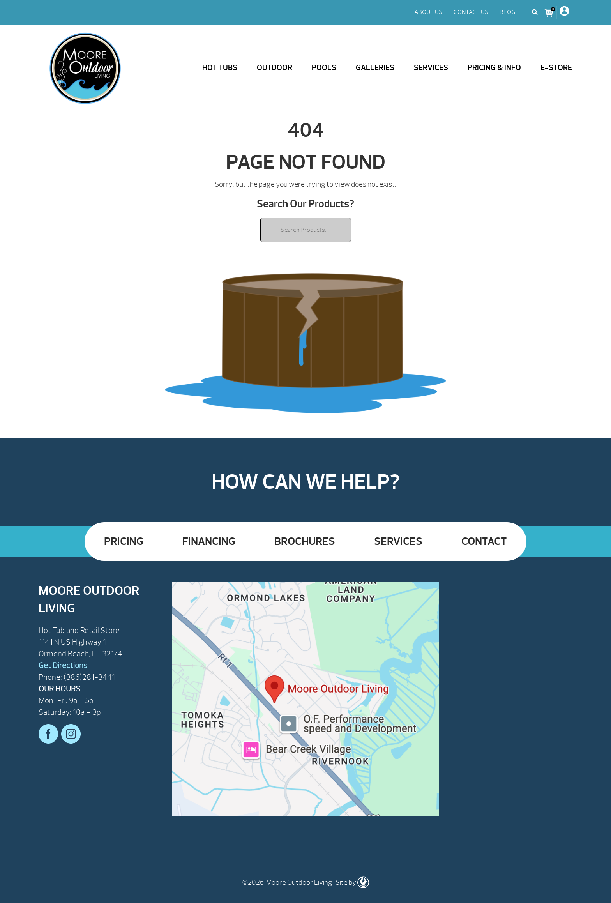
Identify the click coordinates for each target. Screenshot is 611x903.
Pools (324, 67)
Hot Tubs (219, 67)
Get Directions (63, 665)
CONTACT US (471, 12)
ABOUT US (428, 12)
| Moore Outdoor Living (85, 68)
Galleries (375, 67)
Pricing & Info (494, 67)
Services (431, 67)
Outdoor (274, 67)
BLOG (507, 12)
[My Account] (564, 12)
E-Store (556, 67)
